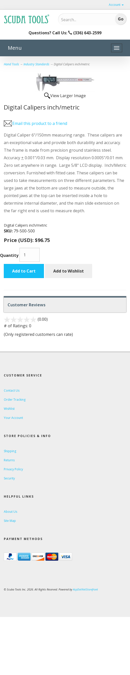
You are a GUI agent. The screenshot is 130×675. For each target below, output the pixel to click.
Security (9, 478)
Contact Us (11, 390)
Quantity (9, 255)
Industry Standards (36, 64)
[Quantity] (29, 255)
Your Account (13, 418)
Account (116, 5)
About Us (10, 511)
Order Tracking (14, 399)
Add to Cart (24, 271)
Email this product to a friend (39, 123)
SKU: (9, 231)
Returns (9, 460)
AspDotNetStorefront (85, 589)
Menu (15, 47)
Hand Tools (11, 64)
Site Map (10, 521)
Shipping (10, 451)
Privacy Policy (13, 469)
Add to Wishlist (68, 271)
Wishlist (9, 409)
